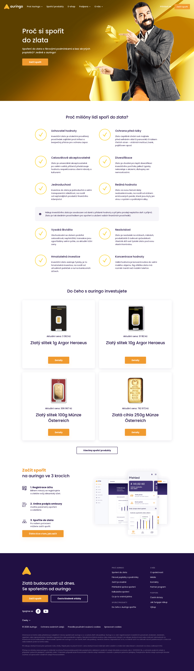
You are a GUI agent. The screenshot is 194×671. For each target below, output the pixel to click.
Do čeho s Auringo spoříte (124, 606)
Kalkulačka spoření (120, 591)
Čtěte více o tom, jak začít (43, 533)
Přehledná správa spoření (124, 586)
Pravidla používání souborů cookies (86, 626)
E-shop (71, 6)
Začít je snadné (119, 581)
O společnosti (156, 571)
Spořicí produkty (55, 6)
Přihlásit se (165, 6)
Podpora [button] (84, 6)
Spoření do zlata (119, 571)
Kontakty (154, 581)
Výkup (153, 606)
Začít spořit (182, 6)
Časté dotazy (156, 596)
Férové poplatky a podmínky (125, 576)
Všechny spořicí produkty (97, 450)
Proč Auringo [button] (34, 6)
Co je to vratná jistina (122, 596)
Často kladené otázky (69, 598)
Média (153, 576)
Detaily (59, 360)
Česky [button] (25, 620)
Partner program (158, 586)
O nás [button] (97, 6)
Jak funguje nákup (158, 601)
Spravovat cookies (115, 626)
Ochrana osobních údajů (53, 626)
